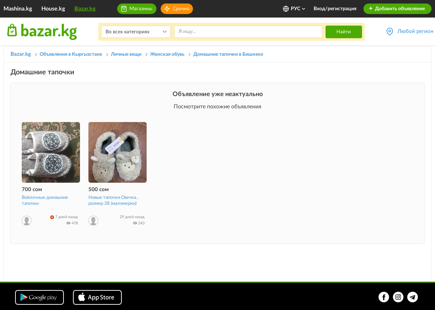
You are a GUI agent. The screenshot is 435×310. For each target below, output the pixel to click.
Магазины (140, 8)
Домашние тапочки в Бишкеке (228, 54)
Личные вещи (126, 54)
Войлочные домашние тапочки (45, 200)
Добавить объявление (396, 8)
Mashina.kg (18, 9)
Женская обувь (167, 54)
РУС (298, 8)
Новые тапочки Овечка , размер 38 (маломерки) (113, 200)
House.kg (53, 9)
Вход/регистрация (335, 8)
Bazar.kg (84, 9)
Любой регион (415, 31)
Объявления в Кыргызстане (71, 54)
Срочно (181, 8)
